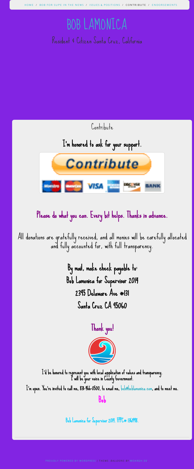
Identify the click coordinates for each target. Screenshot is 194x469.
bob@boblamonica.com (136, 388)
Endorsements (164, 4)
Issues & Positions (104, 4)
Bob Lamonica (97, 25)
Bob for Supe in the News (61, 4)
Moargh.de (139, 460)
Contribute (136, 4)
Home (29, 4)
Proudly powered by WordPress (70, 460)
